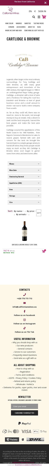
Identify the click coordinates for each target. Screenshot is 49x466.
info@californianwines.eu (25, 307)
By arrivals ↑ (21, 214)
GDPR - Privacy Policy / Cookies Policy (25, 378)
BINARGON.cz (36, 465)
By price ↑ (31, 211)
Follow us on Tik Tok (24, 332)
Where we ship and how (13, 30)
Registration (25, 371)
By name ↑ (18, 211)
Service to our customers (25, 352)
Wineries (19, 23)
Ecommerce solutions (23, 465)
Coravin (11, 27)
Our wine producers (25, 345)
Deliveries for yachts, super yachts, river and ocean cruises (25, 388)
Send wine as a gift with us (34, 30)
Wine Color (9, 23)
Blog (39, 27)
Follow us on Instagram (25, 323)
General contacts (25, 348)
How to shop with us (25, 368)
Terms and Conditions (25, 375)
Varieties (27, 23)
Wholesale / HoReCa (25, 384)
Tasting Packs (38, 23)
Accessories (21, 27)
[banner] (14, 10)
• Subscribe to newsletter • (24, 413)
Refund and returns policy (25, 381)
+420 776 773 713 (24, 298)
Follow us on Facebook (24, 315)
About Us (31, 27)
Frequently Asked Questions (25, 355)
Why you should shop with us (25, 342)
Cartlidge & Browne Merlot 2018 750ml (24, 245)
